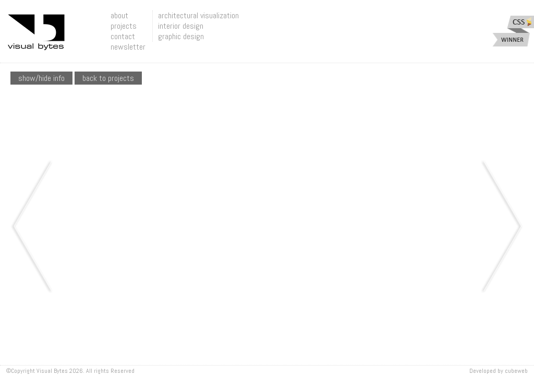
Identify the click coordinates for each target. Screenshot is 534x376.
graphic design (181, 36)
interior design (180, 25)
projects (124, 25)
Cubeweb (516, 371)
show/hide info (41, 78)
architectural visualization (198, 15)
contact (123, 36)
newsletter (128, 46)
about (119, 15)
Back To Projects (108, 78)
